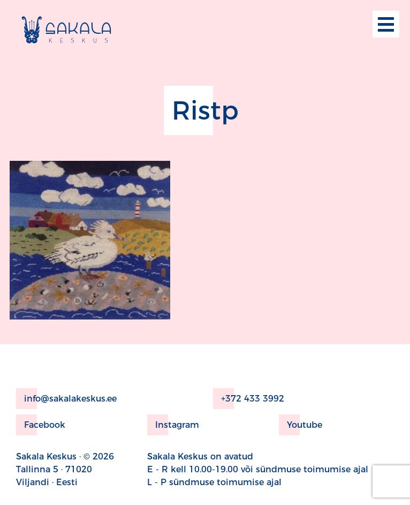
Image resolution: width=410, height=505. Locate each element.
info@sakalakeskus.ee (66, 398)
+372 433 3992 (248, 398)
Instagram (173, 424)
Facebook (40, 424)
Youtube (300, 424)
